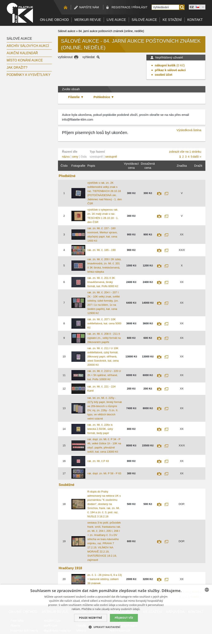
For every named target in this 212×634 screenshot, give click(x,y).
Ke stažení (172, 20)
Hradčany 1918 (70, 568)
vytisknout (65, 57)
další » (197, 156)
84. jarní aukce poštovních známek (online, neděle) (111, 31)
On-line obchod (54, 20)
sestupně (111, 156)
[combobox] (207, 590)
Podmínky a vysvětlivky (28, 75)
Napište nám (89, 7)
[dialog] (106, 609)
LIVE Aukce (116, 20)
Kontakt (195, 20)
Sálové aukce (144, 20)
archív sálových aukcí (28, 46)
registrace (121, 7)
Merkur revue (87, 20)
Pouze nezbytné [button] (90, 618)
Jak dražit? (17, 67)
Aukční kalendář (22, 53)
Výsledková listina (189, 130)
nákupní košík (165, 65)
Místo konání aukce (25, 60)
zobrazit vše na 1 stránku (185, 151)
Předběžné (67, 176)
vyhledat (88, 57)
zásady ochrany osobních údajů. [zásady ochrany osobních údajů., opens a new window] (120, 609)
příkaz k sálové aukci (170, 70)
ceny (75, 156)
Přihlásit (139, 7)
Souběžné (67, 485)
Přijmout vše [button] (124, 618)
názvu (66, 156)
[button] (106, 627)
